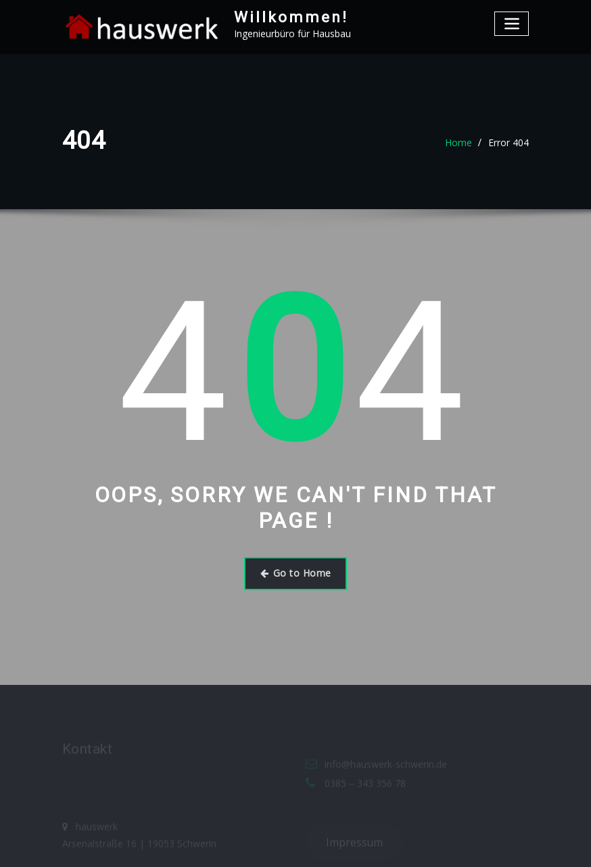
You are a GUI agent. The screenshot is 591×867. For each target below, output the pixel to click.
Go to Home (295, 572)
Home (458, 142)
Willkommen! (291, 17)
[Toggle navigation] (511, 23)
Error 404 (508, 142)
